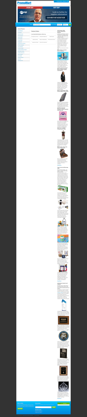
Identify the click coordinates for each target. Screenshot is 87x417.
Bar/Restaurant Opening (21, 43)
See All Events (20, 30)
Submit (53, 407)
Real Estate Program (21, 51)
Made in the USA (20, 34)
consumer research (60, 292)
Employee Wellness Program (22, 49)
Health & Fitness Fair (21, 52)
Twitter (60, 403)
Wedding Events (20, 60)
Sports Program (20, 54)
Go (69, 24)
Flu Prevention (20, 38)
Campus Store (20, 40)
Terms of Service (36, 415)
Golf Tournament (20, 35)
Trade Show (20, 32)
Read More (59, 165)
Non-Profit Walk (20, 46)
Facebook (64, 403)
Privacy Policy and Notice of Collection (28, 415)
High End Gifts (20, 37)
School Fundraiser (20, 57)
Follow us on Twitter (38, 412)
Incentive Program (20, 48)
